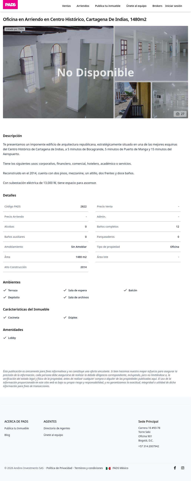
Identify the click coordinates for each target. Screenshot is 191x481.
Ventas (66, 6)
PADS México (120, 468)
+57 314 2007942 (148, 446)
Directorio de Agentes (57, 428)
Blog (7, 435)
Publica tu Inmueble (16, 428)
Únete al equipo (136, 6)
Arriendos (83, 6)
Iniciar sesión (173, 6)
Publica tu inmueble (107, 6)
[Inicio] (10, 6)
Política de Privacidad (59, 468)
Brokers (157, 6)
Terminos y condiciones (88, 468)
